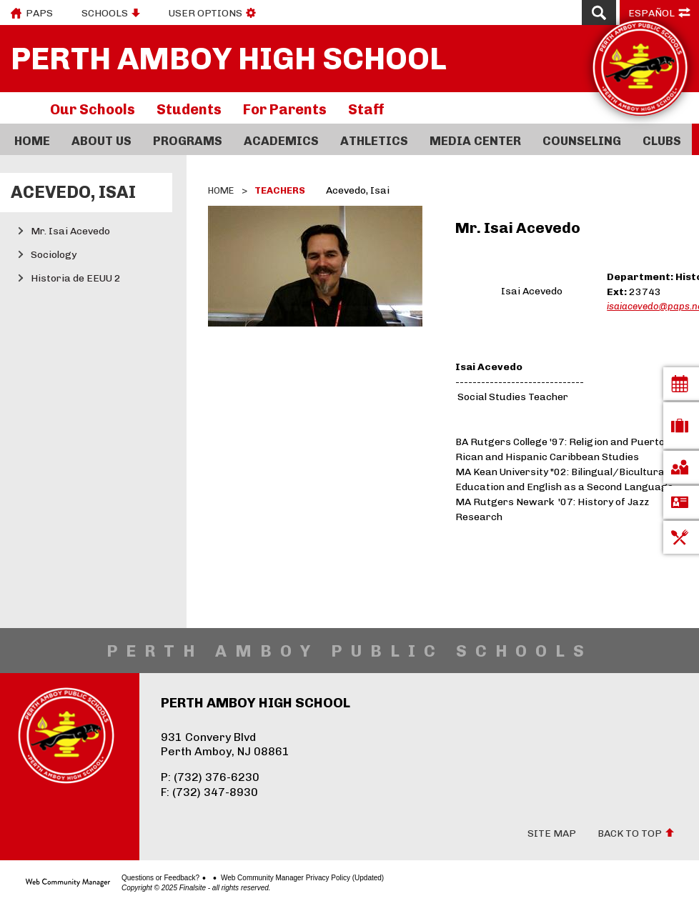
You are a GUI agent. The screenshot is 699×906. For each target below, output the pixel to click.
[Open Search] (599, 12)
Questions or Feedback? (160, 878)
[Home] (32, 139)
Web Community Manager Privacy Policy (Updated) (302, 878)
